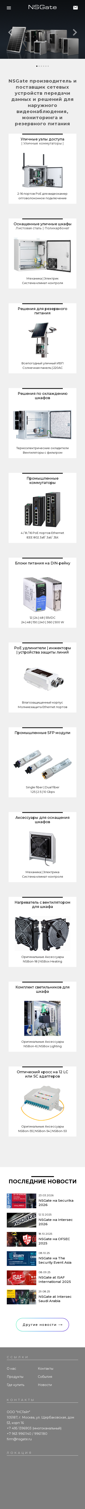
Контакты (45, 1369)
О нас (11, 1369)
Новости (45, 1385)
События (45, 1377)
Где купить (15, 1385)
